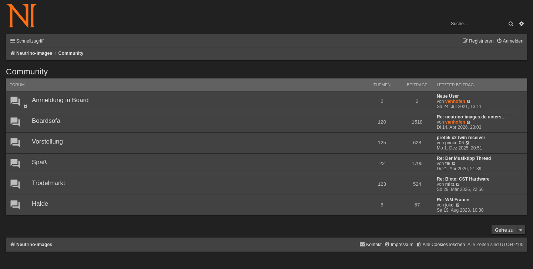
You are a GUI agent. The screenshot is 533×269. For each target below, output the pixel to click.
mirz (450, 184)
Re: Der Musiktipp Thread (464, 158)
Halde (40, 203)
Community (27, 71)
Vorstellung (47, 141)
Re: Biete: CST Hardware (463, 179)
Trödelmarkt (48, 182)
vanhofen (455, 101)
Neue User (448, 96)
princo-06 (454, 142)
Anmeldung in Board (60, 100)
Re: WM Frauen (453, 199)
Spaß (39, 162)
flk (447, 163)
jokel (450, 205)
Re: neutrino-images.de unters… (471, 117)
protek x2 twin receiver (461, 137)
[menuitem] (509, 41)
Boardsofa (46, 120)
